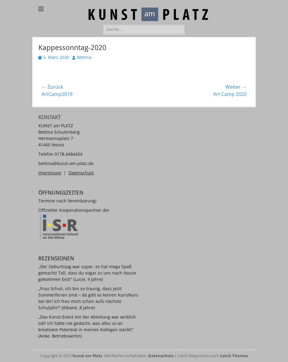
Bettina (84, 57)
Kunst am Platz (87, 355)
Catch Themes (234, 355)
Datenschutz (81, 173)
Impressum (49, 173)
